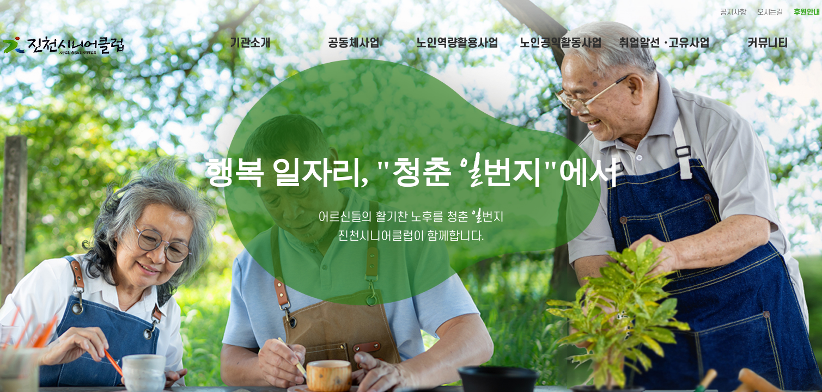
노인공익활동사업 (561, 43)
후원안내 (806, 12)
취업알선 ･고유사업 (664, 43)
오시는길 (770, 12)
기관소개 (250, 43)
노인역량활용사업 (457, 43)
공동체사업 (353, 43)
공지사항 (733, 12)
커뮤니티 (767, 43)
